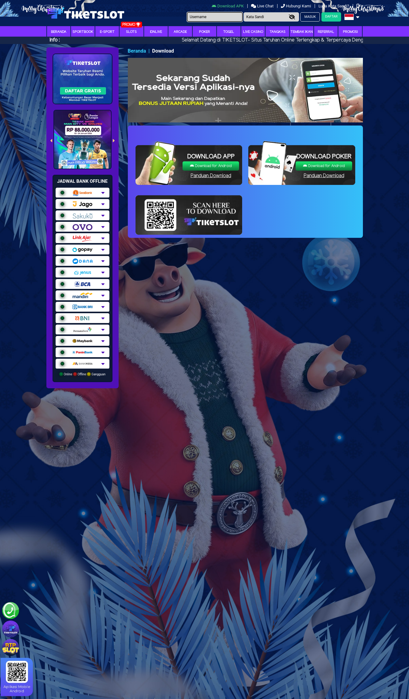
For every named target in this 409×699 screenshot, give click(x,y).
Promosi (350, 32)
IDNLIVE (156, 32)
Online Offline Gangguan (82, 374)
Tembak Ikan (301, 32)
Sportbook (83, 32)
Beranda (58, 32)
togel (228, 32)
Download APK (228, 6)
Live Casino (253, 32)
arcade (180, 32)
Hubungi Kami (296, 6)
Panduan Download (211, 176)
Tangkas (277, 32)
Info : (54, 40)
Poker (204, 32)
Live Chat (262, 6)
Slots (131, 32)
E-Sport (107, 32)
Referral (326, 32)
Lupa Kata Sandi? (334, 6)
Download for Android (211, 166)
